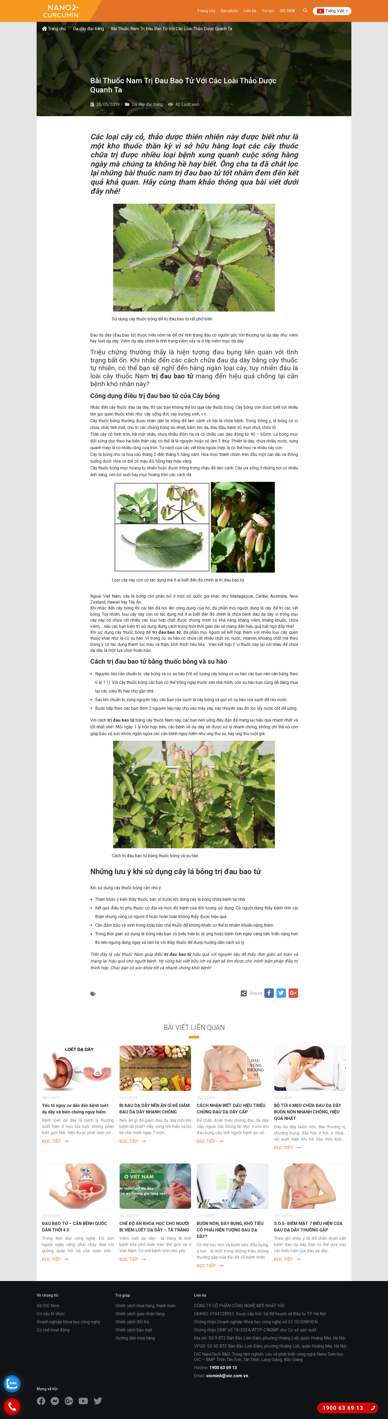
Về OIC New (48, 1305)
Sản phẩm (229, 11)
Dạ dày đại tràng (88, 28)
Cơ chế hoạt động (53, 1330)
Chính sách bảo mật (133, 1330)
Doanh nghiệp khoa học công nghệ (68, 1321)
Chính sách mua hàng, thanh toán (145, 1305)
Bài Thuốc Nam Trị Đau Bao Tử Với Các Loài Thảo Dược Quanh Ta (171, 28)
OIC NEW (287, 11)
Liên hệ (250, 11)
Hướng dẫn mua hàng (135, 1338)
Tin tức (268, 11)
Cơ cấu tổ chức (51, 1313)
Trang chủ (206, 11)
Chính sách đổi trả (132, 1321)
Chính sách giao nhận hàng (140, 1313)
